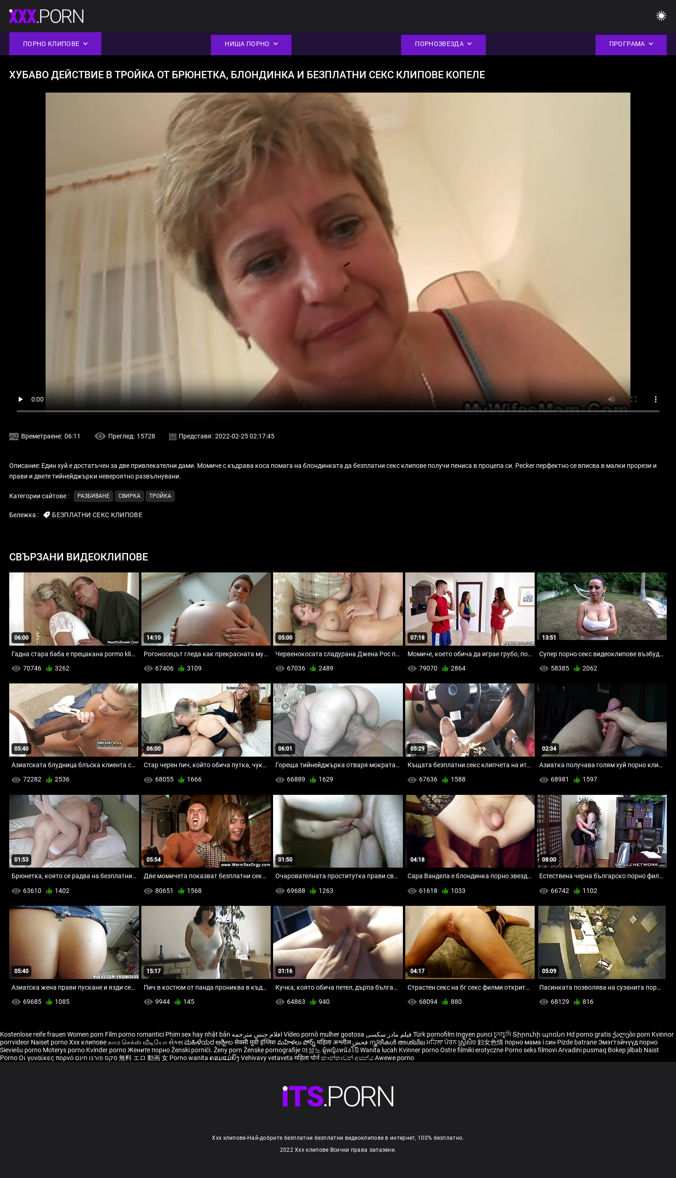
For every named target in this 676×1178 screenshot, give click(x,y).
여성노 (312, 1050)
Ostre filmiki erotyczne (471, 1050)
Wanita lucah (379, 1050)
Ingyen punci (474, 1034)
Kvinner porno (419, 1050)
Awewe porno (394, 1057)
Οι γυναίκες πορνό (47, 1057)
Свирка (129, 496)
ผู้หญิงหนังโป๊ (341, 1050)
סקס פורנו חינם (96, 1057)
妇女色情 (491, 1042)
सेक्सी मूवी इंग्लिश (255, 1042)
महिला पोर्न (307, 1057)
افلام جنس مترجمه (257, 1034)
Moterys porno (64, 1050)
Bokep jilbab (625, 1050)
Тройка (160, 496)
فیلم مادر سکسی (389, 1034)
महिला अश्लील (334, 1042)
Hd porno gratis (588, 1034)
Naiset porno (50, 1042)
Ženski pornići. (192, 1050)
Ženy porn (229, 1050)
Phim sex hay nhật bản (197, 1034)
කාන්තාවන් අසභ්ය (348, 1057)
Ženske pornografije (273, 1050)
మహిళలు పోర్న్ (297, 1042)
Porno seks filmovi (531, 1050)
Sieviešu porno (21, 1050)
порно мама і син (530, 1042)
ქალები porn (632, 1034)
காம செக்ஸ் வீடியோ (137, 1042)
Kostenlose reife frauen (33, 1034)
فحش (360, 1042)
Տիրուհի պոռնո (539, 1034)
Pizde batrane (577, 1042)
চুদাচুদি (502, 1034)
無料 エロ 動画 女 (143, 1057)
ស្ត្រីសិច (468, 1042)
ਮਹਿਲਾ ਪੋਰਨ (442, 1042)
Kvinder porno (107, 1050)
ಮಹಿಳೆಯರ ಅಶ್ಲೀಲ (209, 1042)
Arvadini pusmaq (583, 1050)
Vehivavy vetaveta (267, 1057)
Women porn (86, 1034)
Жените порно (149, 1050)
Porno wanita (189, 1057)
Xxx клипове (87, 1042)
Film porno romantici (134, 1034)
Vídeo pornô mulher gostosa (324, 1034)
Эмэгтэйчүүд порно (628, 1042)
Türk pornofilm (434, 1034)
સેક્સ (176, 1042)
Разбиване (93, 496)
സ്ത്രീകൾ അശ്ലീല (397, 1042)
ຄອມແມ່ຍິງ (225, 1057)
